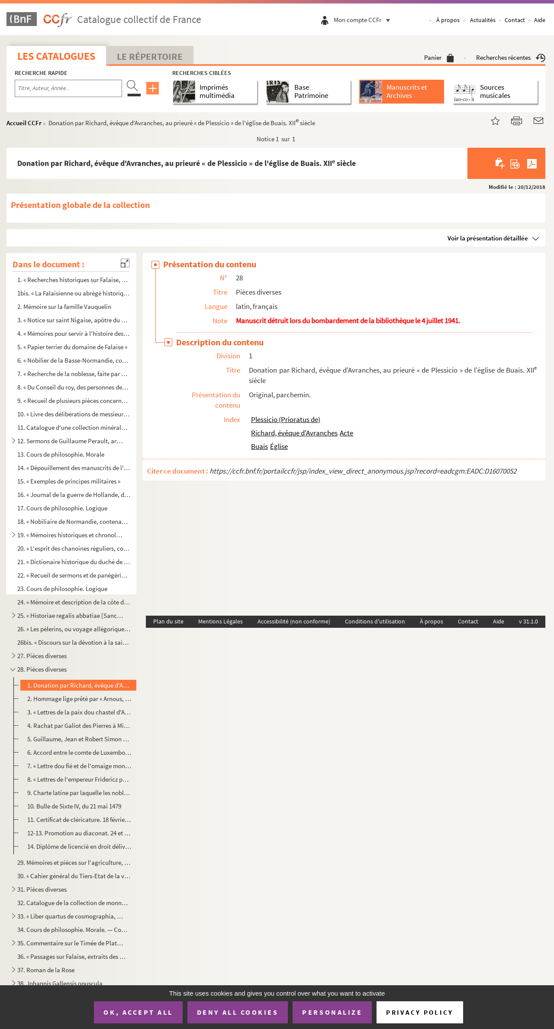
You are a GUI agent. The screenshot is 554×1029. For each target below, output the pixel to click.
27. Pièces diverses (42, 656)
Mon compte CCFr (364, 19)
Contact (515, 20)
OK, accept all (138, 1012)
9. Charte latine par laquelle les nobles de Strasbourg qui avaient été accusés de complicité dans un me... (79, 793)
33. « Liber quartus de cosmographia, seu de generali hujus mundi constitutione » (70, 916)
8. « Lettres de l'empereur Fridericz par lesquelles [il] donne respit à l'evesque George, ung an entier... (79, 779)
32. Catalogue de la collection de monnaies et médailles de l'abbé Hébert (74, 903)
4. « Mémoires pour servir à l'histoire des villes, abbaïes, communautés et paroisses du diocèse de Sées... (74, 333)
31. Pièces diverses (42, 889)
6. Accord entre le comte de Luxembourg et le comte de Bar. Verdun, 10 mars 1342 (79, 752)
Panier (439, 57)
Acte (346, 433)
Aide (539, 20)
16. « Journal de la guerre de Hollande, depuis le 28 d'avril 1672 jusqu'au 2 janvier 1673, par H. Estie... (74, 494)
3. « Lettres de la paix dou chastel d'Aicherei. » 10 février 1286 (79, 712)
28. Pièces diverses (42, 669)
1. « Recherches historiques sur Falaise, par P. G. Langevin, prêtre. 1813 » (74, 280)
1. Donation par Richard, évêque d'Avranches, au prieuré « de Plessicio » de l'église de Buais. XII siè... (79, 685)
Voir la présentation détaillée (488, 238)
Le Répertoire (150, 56)
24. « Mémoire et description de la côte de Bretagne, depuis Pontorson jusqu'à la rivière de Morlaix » (74, 602)
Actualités (483, 20)
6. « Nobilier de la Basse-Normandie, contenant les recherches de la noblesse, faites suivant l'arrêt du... (74, 360)
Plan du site (168, 621)
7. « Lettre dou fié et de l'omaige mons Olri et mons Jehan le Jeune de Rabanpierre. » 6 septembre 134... (79, 765)
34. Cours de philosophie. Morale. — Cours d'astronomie (74, 929)
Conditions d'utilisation (375, 621)
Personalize (332, 1012)
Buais (259, 446)
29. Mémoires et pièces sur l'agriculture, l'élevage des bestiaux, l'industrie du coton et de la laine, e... (74, 862)
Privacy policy (419, 1012)
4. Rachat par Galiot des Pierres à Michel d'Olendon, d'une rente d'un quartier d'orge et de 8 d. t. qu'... (79, 725)
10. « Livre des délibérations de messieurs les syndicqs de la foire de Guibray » (74, 414)
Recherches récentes (510, 57)
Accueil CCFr (24, 123)
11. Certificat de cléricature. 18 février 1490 (79, 819)
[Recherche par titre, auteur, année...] (68, 88)
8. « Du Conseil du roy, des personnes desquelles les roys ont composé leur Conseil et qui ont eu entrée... (74, 387)
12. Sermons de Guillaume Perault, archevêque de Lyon (70, 441)
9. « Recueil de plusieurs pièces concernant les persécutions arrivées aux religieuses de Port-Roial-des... (74, 400)
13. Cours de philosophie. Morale (60, 454)
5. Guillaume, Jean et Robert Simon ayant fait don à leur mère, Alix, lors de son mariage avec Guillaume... (79, 739)
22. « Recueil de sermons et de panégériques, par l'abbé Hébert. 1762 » (74, 575)
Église (279, 446)
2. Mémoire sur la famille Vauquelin (64, 306)
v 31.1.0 (528, 621)
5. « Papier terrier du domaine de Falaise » (72, 347)
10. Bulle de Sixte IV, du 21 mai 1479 (74, 806)
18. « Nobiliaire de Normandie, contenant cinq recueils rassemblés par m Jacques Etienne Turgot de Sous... (74, 521)
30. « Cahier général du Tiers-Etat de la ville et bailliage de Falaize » (74, 876)
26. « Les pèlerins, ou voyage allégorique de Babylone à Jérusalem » (74, 629)
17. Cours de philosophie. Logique (62, 508)
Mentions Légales (220, 621)
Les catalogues (56, 56)
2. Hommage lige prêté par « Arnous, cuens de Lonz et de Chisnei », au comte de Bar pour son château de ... (79, 699)
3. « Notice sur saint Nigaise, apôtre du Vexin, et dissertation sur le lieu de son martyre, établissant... (74, 320)
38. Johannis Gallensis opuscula (60, 983)
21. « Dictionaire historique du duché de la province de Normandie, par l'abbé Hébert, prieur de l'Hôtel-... (74, 562)
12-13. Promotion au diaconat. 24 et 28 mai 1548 (79, 833)
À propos (448, 20)
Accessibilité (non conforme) (294, 621)
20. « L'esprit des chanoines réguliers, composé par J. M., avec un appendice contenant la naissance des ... (74, 548)
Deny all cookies (237, 1012)
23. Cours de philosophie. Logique (62, 588)
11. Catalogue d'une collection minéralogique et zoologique (74, 427)
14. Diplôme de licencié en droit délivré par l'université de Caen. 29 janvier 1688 (79, 846)
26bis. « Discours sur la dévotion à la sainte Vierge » (74, 642)
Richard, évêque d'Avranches (294, 433)
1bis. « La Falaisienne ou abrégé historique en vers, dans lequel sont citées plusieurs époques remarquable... (74, 293)
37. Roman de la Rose (45, 970)
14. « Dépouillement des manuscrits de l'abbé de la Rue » (74, 468)
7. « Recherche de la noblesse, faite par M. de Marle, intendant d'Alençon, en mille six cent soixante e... (74, 374)
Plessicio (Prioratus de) (285, 419)
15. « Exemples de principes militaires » (68, 481)
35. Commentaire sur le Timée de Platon (70, 943)
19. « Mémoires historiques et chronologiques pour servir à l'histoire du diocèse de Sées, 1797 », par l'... (70, 535)
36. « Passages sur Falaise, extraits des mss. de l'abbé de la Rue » (74, 956)
